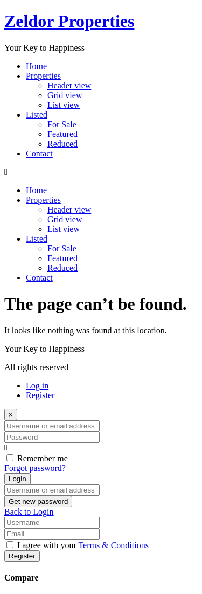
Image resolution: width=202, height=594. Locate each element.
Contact (39, 153)
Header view (69, 85)
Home (36, 66)
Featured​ (62, 134)
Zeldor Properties (69, 21)
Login (17, 479)
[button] (101, 172)
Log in (37, 385)
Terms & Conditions (113, 545)
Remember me (42, 458)
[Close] (10, 414)
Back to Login (29, 511)
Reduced (62, 143)
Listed (36, 114)
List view (63, 105)
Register (40, 395)
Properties (43, 75)
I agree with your (83, 545)
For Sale (61, 124)
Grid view (64, 95)
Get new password (38, 501)
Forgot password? (35, 468)
